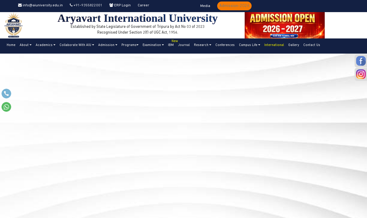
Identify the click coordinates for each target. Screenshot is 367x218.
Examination (153, 45)
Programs (129, 45)
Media (205, 6)
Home (11, 45)
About (25, 45)
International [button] (274, 45)
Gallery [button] (293, 45)
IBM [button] (172, 42)
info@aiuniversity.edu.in (40, 5)
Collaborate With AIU (77, 45)
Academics (45, 45)
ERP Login (120, 5)
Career (143, 5)
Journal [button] (184, 45)
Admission (107, 45)
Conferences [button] (225, 45)
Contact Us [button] (311, 45)
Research (202, 45)
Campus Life (249, 45)
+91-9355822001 (86, 5)
